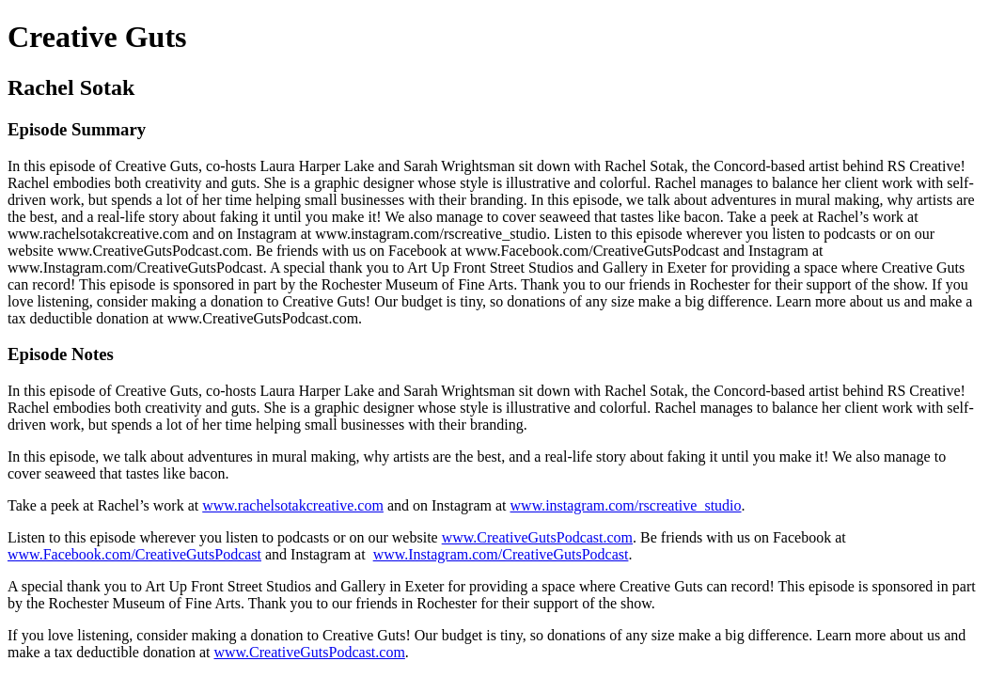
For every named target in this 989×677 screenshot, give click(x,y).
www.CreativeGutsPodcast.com (537, 537)
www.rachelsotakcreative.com (293, 505)
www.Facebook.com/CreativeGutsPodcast (134, 554)
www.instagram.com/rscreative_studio (626, 505)
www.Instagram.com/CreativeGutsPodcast (501, 554)
